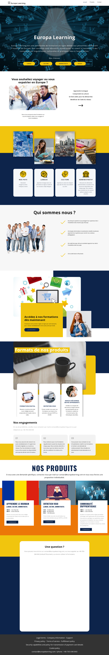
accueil (85, 2)
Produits (92, 2)
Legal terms (41, 638)
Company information (56, 638)
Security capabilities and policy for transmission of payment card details (54, 644)
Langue (29, 63)
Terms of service (53, 641)
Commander (12, 522)
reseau (80, 63)
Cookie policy (54, 648)
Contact (99, 2)
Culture (46, 63)
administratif (63, 63)
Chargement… (54, 594)
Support (69, 638)
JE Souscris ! (32, 329)
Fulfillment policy (68, 641)
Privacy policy (39, 641)
